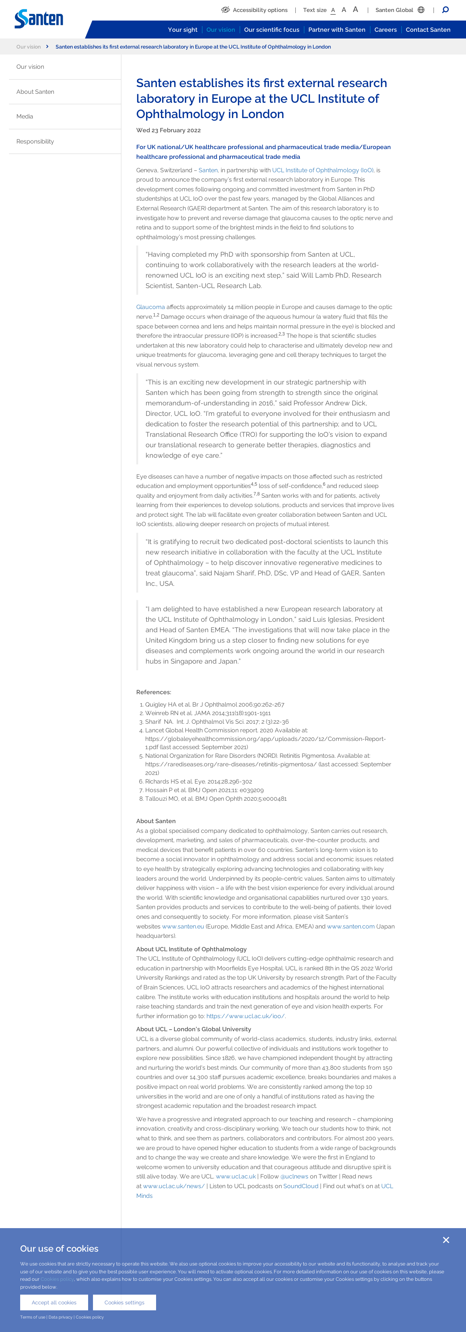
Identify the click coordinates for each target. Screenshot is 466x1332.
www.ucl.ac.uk (236, 1176)
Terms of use (32, 1317)
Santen (208, 170)
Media (24, 116)
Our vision (220, 29)
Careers (386, 29)
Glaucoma (150, 306)
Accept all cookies (54, 1302)
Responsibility (35, 141)
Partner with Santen (337, 29)
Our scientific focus (271, 29)
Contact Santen (428, 29)
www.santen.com (351, 926)
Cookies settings (125, 1302)
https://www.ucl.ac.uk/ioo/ (245, 1016)
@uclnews (294, 1176)
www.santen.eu (183, 926)
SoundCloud (301, 1186)
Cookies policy (57, 1279)
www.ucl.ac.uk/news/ (174, 1186)
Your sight (183, 29)
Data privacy (60, 1317)
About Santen (35, 91)
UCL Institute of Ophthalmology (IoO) (322, 170)
